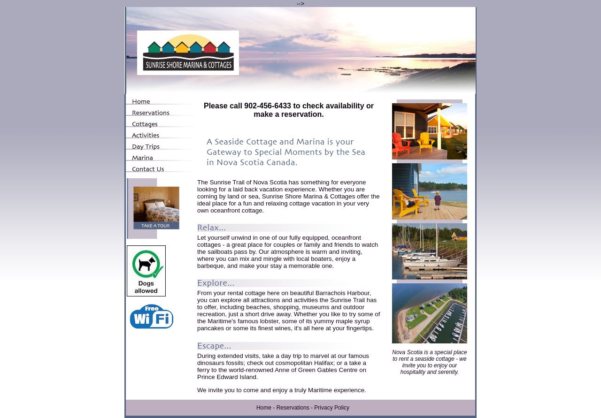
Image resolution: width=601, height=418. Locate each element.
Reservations (293, 407)
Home (263, 407)
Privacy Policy (331, 407)
